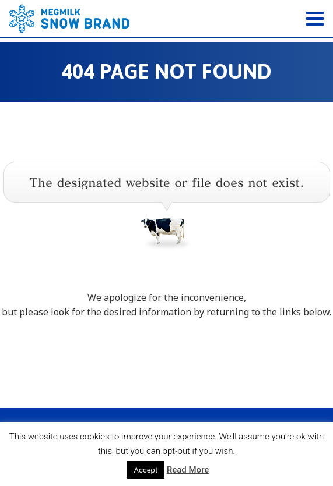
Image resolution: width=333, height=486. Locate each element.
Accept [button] (146, 470)
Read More (188, 469)
